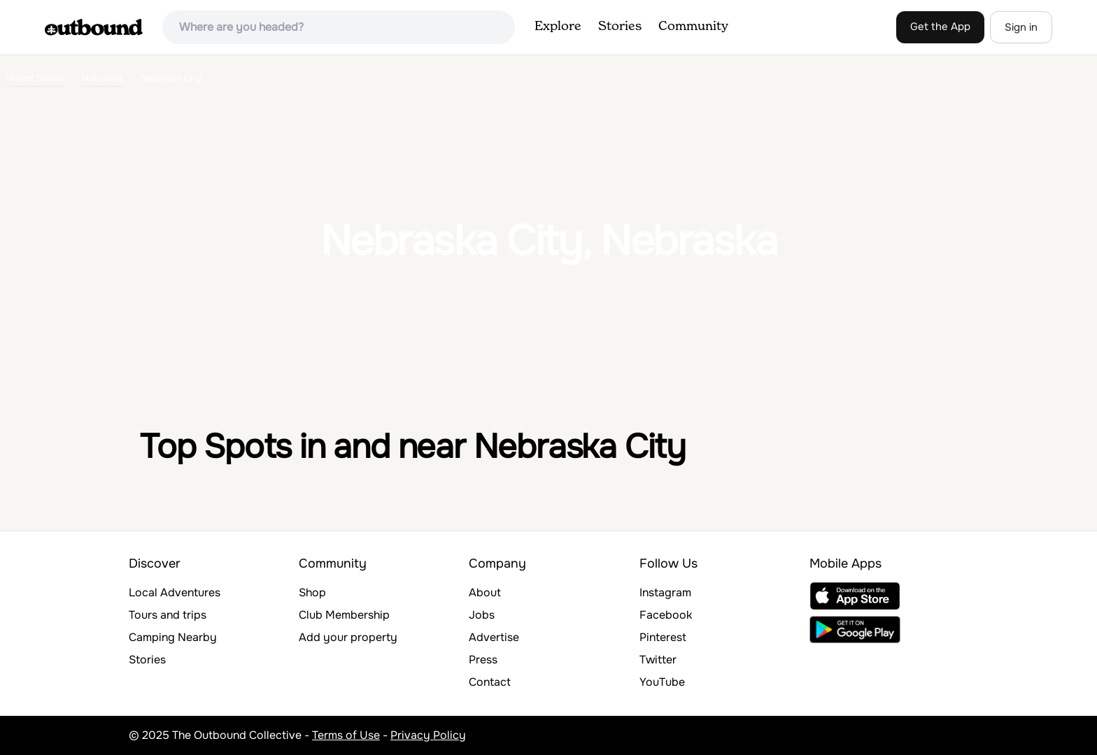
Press (483, 659)
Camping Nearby (173, 637)
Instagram (665, 592)
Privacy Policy (428, 735)
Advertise (494, 637)
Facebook (665, 614)
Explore (558, 26)
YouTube (662, 682)
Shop (312, 592)
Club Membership (344, 614)
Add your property (348, 637)
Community (693, 26)
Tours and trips (167, 614)
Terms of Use (346, 735)
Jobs (482, 614)
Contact (490, 682)
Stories (620, 26)
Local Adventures (174, 592)
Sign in (1021, 27)
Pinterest (662, 637)
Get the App (940, 27)
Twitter (658, 659)
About (485, 592)
